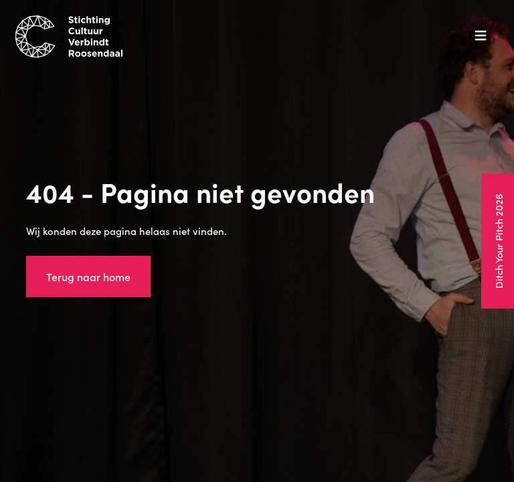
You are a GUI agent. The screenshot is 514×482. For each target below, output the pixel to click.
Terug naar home (88, 276)
